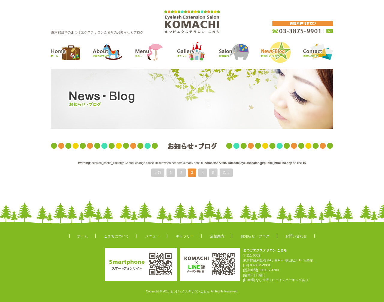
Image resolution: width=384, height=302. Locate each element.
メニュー (152, 236)
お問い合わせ (296, 236)
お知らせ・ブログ (255, 236)
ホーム (82, 236)
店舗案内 (217, 236)
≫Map (308, 260)
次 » (226, 173)
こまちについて (116, 236)
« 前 (157, 173)
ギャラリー (185, 236)
